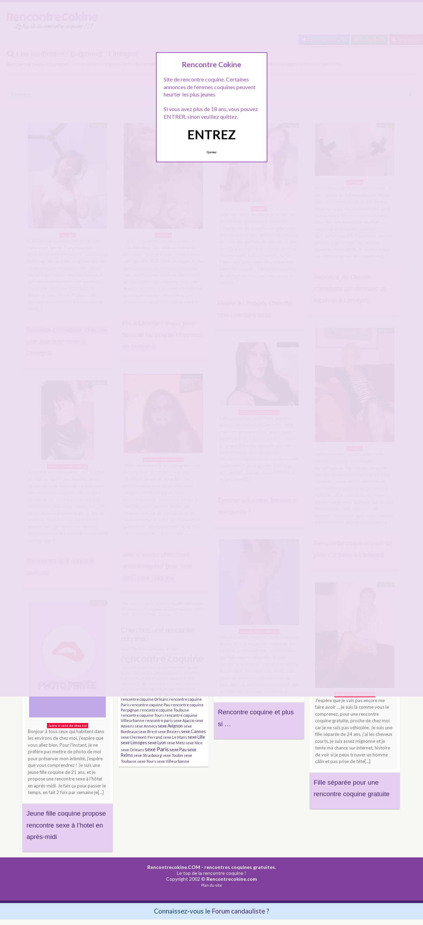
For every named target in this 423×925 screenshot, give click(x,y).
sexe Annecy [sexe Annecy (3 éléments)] (146, 726)
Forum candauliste (238, 911)
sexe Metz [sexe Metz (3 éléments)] (176, 742)
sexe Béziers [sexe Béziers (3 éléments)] (169, 731)
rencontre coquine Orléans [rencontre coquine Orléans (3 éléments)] (145, 699)
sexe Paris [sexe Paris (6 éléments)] (157, 749)
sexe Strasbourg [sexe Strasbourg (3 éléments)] (148, 755)
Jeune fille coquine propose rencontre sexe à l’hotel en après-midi (66, 825)
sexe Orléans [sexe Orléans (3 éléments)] (132, 749)
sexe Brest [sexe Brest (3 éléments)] (147, 731)
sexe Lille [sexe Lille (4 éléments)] (196, 737)
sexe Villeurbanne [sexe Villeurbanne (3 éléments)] (173, 761)
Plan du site (211, 885)
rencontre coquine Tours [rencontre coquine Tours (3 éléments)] (142, 715)
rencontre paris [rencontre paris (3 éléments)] (159, 720)
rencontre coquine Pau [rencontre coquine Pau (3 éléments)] (150, 704)
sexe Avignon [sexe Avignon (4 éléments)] (170, 726)
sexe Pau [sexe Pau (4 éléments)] (178, 749)
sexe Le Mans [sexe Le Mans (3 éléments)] (175, 737)
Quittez (211, 152)
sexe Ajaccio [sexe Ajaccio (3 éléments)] (183, 720)
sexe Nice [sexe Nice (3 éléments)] (194, 742)
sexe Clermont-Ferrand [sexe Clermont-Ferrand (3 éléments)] (141, 737)
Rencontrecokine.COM (173, 867)
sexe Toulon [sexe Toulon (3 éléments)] (173, 755)
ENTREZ (211, 134)
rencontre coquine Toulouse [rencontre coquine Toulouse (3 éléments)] (164, 710)
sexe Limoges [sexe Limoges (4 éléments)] (134, 742)
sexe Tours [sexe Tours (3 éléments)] (146, 761)
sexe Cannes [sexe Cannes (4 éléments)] (193, 731)
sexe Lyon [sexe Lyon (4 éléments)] (157, 742)
